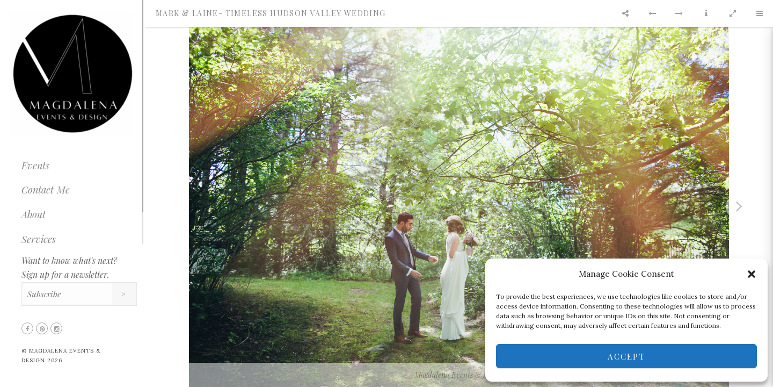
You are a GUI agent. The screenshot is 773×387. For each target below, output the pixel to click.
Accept (626, 356)
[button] (751, 274)
